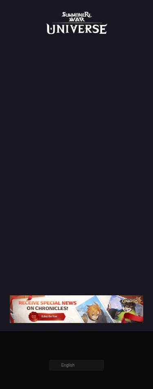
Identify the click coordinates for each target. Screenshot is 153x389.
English (68, 365)
